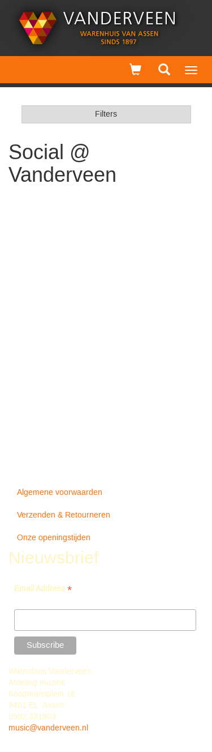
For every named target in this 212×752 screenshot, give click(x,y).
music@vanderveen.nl (48, 728)
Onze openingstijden (53, 538)
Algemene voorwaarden (59, 493)
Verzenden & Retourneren (63, 515)
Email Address (43, 589)
